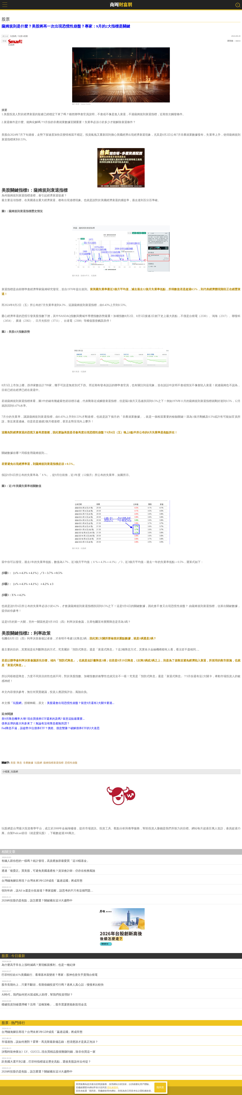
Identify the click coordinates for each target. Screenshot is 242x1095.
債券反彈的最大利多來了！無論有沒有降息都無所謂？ (36, 723)
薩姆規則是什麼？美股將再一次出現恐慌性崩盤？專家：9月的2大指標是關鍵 (66, 26)
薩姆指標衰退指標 (53, 762)
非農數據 (28, 762)
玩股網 (15, 43)
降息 (19, 762)
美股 (13, 762)
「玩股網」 (17, 703)
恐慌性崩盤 (71, 762)
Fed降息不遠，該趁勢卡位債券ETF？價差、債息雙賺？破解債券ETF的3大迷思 (51, 728)
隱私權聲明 (112, 1087)
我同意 (160, 1087)
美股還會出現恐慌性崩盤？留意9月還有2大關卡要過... (80, 703)
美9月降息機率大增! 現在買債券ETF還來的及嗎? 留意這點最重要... (43, 718)
